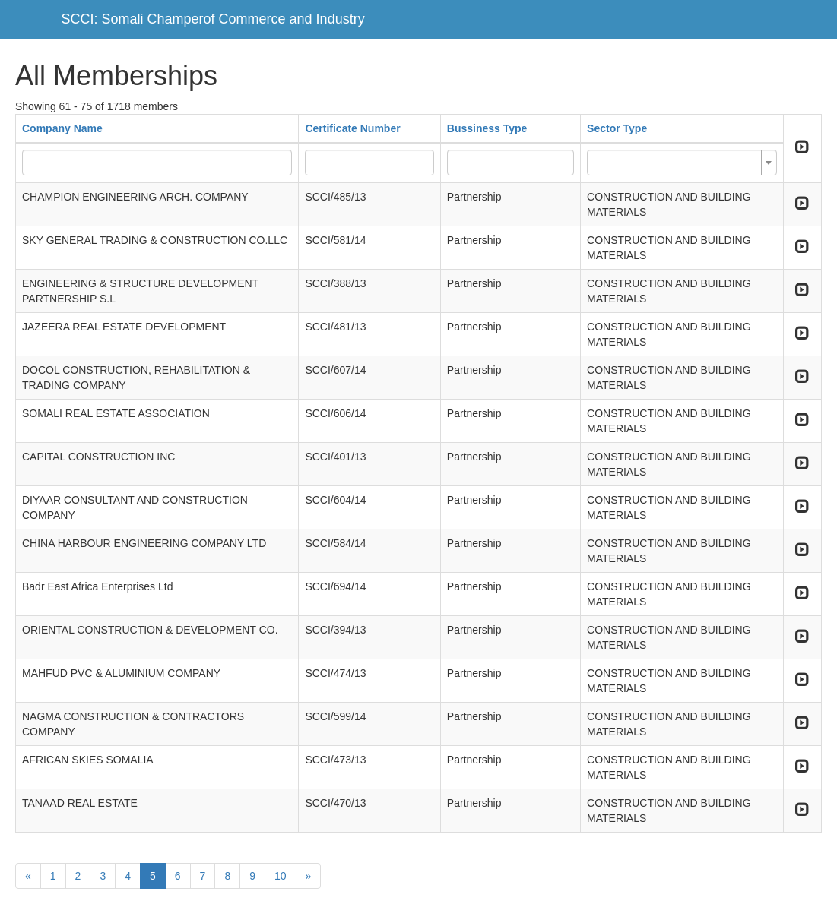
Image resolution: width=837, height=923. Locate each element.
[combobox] (682, 162)
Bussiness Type (487, 128)
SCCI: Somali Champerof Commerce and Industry (213, 19)
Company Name (62, 128)
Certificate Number (352, 128)
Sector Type (617, 128)
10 (280, 876)
